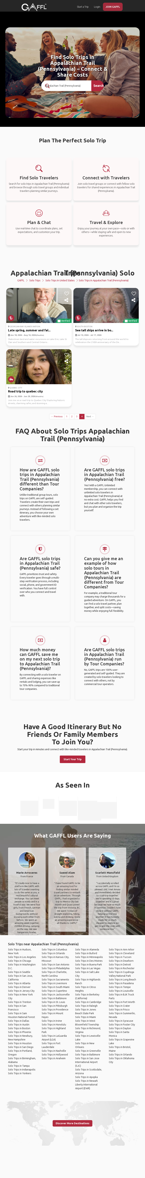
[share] (66, 300)
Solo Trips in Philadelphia (55, 968)
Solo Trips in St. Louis (53, 1002)
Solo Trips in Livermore (54, 983)
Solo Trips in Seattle (19, 972)
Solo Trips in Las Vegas (87, 968)
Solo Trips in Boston (19, 1028)
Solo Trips (34, 280)
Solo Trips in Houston (20, 1043)
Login (97, 6)
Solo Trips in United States (60, 280)
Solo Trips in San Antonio (55, 964)
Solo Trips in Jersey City (21, 990)
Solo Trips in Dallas (18, 1020)
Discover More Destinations (72, 1123)
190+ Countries (63, 93)
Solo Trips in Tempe (120, 987)
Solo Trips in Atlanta (19, 983)
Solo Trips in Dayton (120, 1028)
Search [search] (98, 85)
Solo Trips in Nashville (54, 1050)
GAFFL (20, 280)
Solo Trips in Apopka (86, 1077)
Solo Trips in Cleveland (121, 953)
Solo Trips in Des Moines (89, 960)
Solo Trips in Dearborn (121, 960)
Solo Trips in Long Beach (122, 979)
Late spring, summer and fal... (29, 330)
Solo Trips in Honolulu (54, 1024)
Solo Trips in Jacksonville (56, 994)
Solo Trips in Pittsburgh (54, 1005)
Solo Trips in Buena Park (88, 964)
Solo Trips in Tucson (120, 957)
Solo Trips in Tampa (19, 1065)
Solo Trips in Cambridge (88, 1002)
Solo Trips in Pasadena (121, 983)
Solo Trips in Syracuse (121, 1020)
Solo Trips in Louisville (121, 990)
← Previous (56, 416)
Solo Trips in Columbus (54, 949)
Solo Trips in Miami (85, 1017)
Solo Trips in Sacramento (55, 979)
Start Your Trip (73, 759)
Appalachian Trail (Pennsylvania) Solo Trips (73, 273)
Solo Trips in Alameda (87, 949)
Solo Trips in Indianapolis (21, 1069)
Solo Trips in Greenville (88, 1050)
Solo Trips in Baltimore (54, 998)
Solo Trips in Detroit (120, 964)
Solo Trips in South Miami (55, 987)
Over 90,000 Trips (86, 93)
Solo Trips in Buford (86, 953)
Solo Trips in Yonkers (19, 1073)
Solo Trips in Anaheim (54, 1058)
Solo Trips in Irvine (52, 1020)
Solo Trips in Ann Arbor (121, 949)
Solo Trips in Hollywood (55, 1054)
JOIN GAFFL (113, 6)
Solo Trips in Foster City (122, 1024)
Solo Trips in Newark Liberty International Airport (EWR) (86, 1084)
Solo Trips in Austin (18, 1024)
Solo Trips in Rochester (121, 968)
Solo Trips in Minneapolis (89, 957)
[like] (66, 293)
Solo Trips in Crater (119, 1005)
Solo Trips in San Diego (20, 1047)
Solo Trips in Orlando (53, 953)
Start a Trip (83, 6)
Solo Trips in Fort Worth (122, 1002)
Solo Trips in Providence (55, 1009)
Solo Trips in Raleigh (86, 1005)
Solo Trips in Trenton (19, 1002)
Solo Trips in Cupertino (54, 990)
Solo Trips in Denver (19, 987)
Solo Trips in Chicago (19, 960)
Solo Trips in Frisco (119, 1009)
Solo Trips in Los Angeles (22, 957)
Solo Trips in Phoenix (19, 1032)
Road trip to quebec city (25, 391)
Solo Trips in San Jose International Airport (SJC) (87, 1062)
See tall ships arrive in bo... (94, 330)
